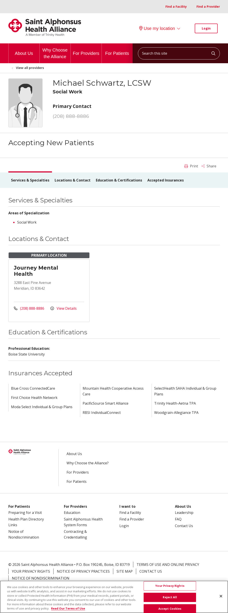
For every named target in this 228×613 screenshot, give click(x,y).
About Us (24, 49)
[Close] (221, 598)
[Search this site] (179, 53)
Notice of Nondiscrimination (40, 578)
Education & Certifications (119, 180)
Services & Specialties (30, 180)
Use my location (157, 28)
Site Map (125, 571)
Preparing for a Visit (25, 512)
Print (191, 166)
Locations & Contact (73, 180)
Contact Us (184, 525)
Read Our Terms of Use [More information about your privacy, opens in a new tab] (68, 611)
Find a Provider (208, 6)
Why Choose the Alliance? (88, 463)
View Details (63, 308)
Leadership (184, 512)
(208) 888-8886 (71, 116)
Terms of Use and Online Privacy (168, 564)
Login (206, 28)
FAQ (178, 519)
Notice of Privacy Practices (83, 571)
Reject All (170, 600)
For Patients (117, 49)
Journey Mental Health (36, 271)
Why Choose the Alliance (55, 51)
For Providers (86, 49)
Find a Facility (176, 6)
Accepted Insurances (165, 180)
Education (72, 512)
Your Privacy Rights (31, 571)
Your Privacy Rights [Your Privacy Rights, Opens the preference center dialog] (169, 588)
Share (209, 166)
